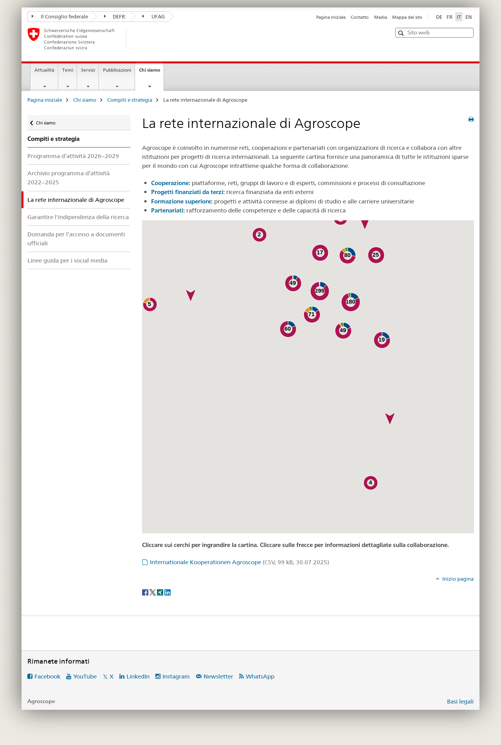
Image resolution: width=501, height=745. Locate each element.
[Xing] (160, 591)
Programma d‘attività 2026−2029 (73, 156)
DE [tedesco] (439, 17)
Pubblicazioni (117, 70)
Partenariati (167, 210)
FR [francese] (449, 17)
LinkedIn (138, 676)
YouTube (85, 676)
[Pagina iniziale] (138, 39)
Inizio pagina (457, 579)
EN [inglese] (468, 17)
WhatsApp (260, 676)
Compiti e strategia (129, 100)
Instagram (176, 676)
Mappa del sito (407, 17)
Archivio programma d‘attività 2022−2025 (68, 177)
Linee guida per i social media (67, 260)
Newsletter (218, 676)
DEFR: (115, 16)
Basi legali (460, 701)
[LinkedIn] (167, 591)
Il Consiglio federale (60, 16)
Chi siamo (151, 72)
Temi (67, 70)
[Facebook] (146, 591)
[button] (401, 33)
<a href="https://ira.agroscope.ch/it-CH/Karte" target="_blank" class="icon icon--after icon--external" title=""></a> (308, 376)
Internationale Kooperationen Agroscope (239, 562)
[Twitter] (153, 591)
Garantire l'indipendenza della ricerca (78, 217)
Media (380, 17)
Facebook (47, 676)
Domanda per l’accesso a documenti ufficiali (76, 238)
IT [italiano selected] (459, 17)
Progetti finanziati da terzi (187, 192)
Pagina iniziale (331, 17)
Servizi (88, 70)
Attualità (44, 70)
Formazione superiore (181, 201)
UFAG (153, 16)
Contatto (360, 17)
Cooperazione (170, 183)
